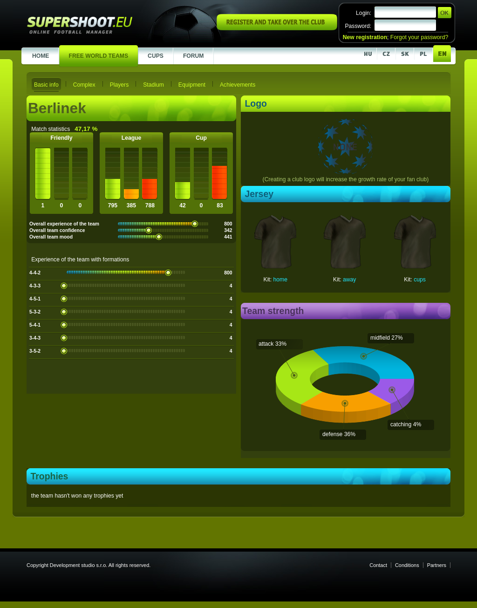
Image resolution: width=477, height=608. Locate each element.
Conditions (407, 565)
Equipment (191, 85)
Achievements (237, 85)
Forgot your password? (419, 37)
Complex (84, 85)
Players (119, 85)
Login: (363, 13)
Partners (436, 565)
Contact (378, 565)
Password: (358, 26)
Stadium (153, 85)
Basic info (46, 85)
